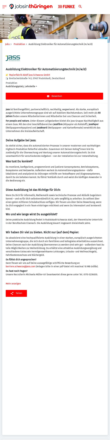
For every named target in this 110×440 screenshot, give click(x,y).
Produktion (19, 44)
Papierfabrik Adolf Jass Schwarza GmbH (29, 75)
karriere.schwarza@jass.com (20, 266)
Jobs (7, 44)
